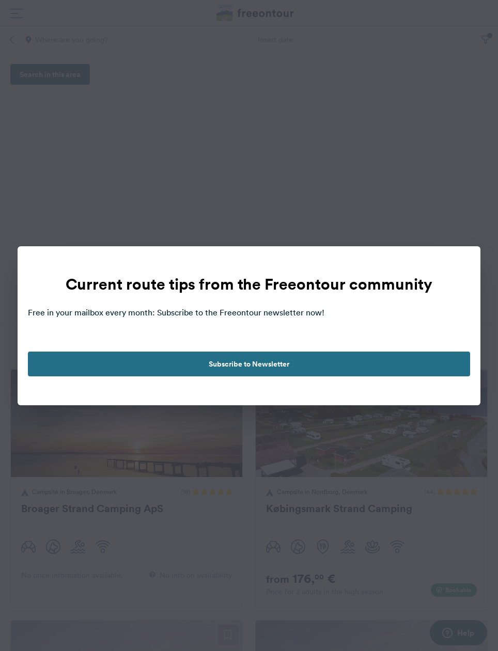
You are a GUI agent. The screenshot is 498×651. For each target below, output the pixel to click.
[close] (462, 265)
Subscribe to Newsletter (249, 364)
